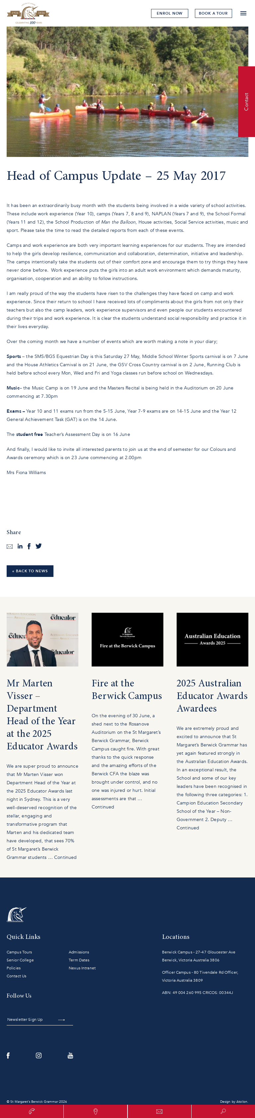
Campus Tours (19, 952)
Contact (246, 101)
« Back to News (30, 571)
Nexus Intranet (82, 968)
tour (212, 13)
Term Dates (79, 960)
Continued (65, 857)
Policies (14, 968)
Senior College (20, 960)
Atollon (241, 1101)
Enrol (168, 13)
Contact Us (16, 976)
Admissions (79, 952)
